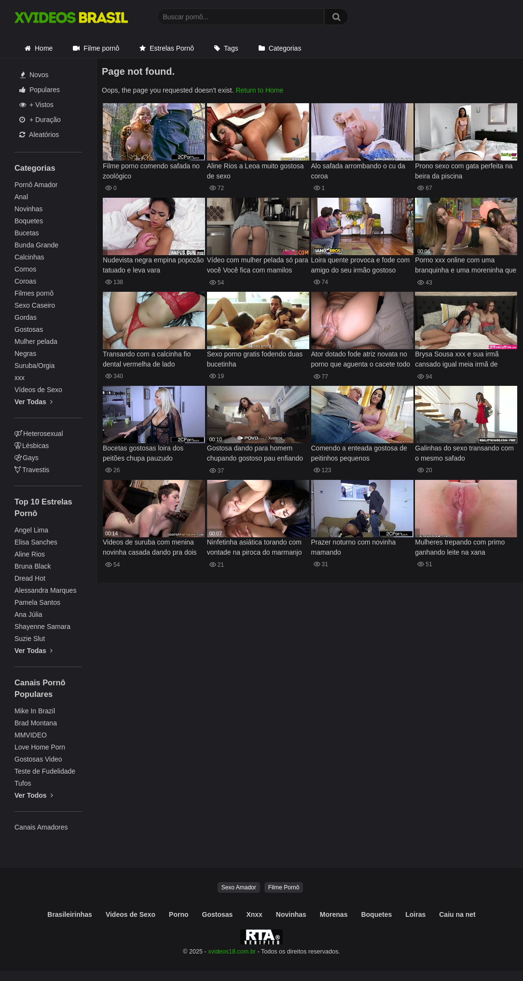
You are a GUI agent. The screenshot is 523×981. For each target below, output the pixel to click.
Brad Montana (35, 723)
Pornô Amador (36, 185)
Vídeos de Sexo (38, 390)
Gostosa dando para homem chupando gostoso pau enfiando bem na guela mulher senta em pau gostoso (255, 454)
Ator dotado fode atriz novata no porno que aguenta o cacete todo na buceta (361, 360)
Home (44, 48)
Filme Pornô (284, 887)
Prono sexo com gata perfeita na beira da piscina (463, 171)
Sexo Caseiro (34, 305)
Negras (25, 353)
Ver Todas (33, 402)
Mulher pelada (35, 341)
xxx (19, 378)
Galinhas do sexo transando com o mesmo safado (464, 453)
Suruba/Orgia (34, 365)
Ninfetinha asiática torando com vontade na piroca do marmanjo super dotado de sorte (254, 548)
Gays (26, 458)
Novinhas (28, 209)
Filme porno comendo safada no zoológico (151, 171)
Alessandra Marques (45, 590)
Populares (39, 90)
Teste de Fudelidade (44, 771)
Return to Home (259, 90)
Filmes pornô (34, 293)
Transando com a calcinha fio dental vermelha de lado (147, 359)
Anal (21, 197)
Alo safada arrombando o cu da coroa (358, 171)
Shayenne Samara (42, 626)
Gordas (25, 317)
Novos (34, 75)
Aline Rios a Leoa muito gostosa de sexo (255, 171)
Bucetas (26, 233)
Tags (231, 48)
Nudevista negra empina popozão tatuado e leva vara (153, 265)
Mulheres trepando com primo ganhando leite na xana (460, 547)
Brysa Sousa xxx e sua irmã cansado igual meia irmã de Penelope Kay (457, 360)
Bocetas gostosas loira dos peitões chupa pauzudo (143, 453)
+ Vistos (36, 105)
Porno (178, 914)
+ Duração (40, 119)
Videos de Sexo (130, 914)
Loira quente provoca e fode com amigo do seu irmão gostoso (360, 265)
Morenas (334, 914)
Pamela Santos (37, 602)
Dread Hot (29, 578)
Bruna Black (32, 566)
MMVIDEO (30, 735)
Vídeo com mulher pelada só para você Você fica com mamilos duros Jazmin (257, 266)
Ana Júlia (28, 614)
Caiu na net (457, 914)
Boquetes (28, 221)
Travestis (31, 470)
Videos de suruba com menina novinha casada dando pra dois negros (150, 548)
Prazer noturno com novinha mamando (353, 547)
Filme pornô (101, 48)
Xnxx (254, 914)
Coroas (25, 281)
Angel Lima (31, 530)
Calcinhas (29, 257)
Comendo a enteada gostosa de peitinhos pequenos (359, 453)
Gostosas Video (38, 759)
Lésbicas (31, 446)
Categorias (285, 48)
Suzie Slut (29, 638)
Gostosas (28, 329)
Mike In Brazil (34, 711)
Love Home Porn (39, 747)
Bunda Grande (36, 245)
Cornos (25, 269)
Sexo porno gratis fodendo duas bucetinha (255, 359)
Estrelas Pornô (172, 48)
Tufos (22, 783)
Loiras (415, 914)
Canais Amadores (41, 827)
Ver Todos (33, 795)
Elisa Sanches (35, 542)
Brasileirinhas (69, 914)
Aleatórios (39, 134)
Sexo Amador (238, 887)
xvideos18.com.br (232, 951)
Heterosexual (38, 433)
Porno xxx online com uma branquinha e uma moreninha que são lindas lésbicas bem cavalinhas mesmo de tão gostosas (465, 266)
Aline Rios (29, 554)
